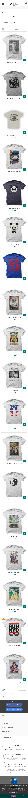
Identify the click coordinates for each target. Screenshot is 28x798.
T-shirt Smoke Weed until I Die (14, 572)
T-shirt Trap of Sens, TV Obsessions (14, 463)
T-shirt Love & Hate (14, 390)
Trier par (16, 29)
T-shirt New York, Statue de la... (14, 426)
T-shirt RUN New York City (14, 645)
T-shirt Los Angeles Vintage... (14, 135)
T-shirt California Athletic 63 (14, 281)
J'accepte (13, 795)
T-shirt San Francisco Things (14, 317)
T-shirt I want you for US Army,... (13, 682)
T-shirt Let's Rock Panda (14, 208)
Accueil (2, 7)
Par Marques (7, 7)
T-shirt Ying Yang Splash (14, 499)
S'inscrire (14, 701)
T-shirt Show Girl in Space (14, 609)
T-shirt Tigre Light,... (14, 536)
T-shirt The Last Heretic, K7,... (14, 98)
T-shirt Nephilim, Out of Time (14, 171)
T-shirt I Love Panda (14, 244)
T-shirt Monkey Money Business (14, 354)
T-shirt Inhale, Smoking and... (14, 62)
